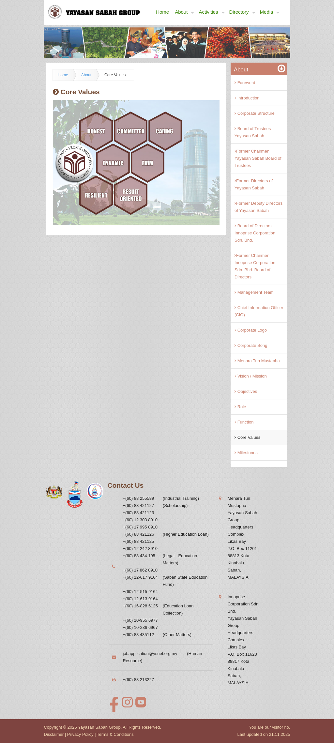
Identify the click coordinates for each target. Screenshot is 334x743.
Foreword (245, 82)
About (184, 12)
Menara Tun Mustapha (257, 360)
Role (240, 406)
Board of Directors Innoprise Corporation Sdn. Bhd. (255, 233)
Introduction (247, 98)
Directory (242, 12)
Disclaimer (54, 734)
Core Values (115, 75)
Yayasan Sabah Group (99, 727)
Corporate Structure (255, 113)
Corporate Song (251, 345)
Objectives (246, 391)
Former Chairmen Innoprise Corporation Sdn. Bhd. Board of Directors (255, 266)
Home (162, 12)
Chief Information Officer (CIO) (259, 311)
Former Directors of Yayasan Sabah (254, 184)
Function (244, 422)
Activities (211, 12)
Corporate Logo (251, 330)
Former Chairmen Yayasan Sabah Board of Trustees (258, 158)
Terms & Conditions (115, 734)
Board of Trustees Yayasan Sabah (253, 132)
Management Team (254, 292)
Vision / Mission (251, 376)
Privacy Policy (80, 734)
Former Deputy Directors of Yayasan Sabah (258, 207)
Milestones (246, 452)
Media (270, 12)
